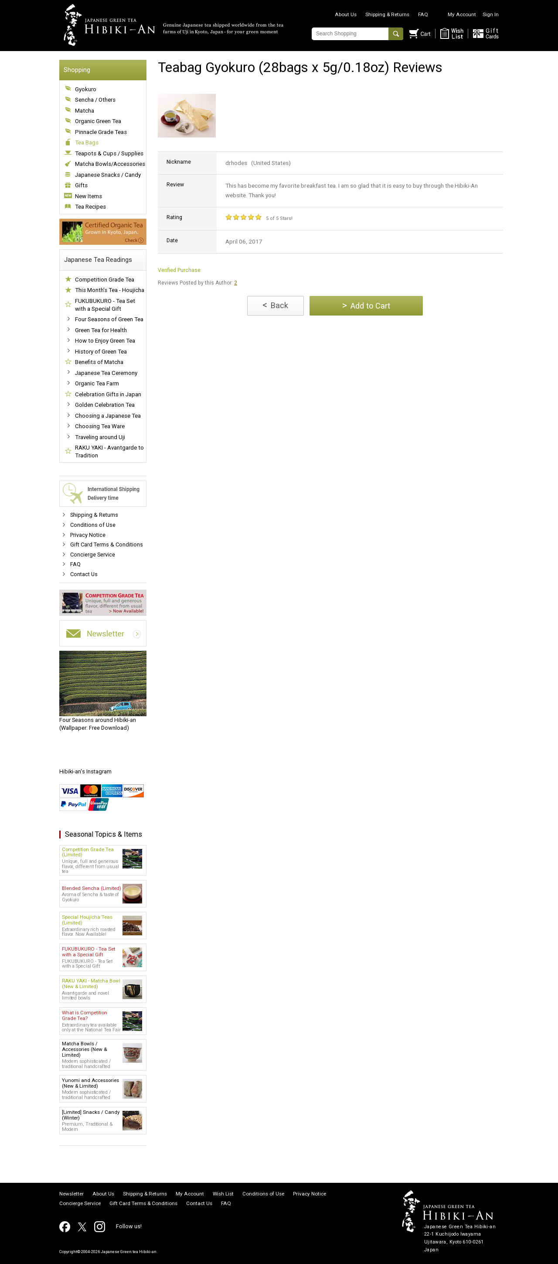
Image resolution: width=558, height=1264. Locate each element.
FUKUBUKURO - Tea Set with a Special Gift (105, 305)
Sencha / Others (95, 99)
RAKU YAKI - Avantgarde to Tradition (109, 451)
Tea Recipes (90, 206)
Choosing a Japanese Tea (108, 415)
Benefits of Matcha (99, 362)
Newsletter (71, 1194)
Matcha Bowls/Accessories (110, 164)
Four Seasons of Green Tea (109, 319)
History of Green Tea (101, 351)
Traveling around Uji (100, 437)
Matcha (84, 110)
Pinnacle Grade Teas (101, 132)
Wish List (223, 1194)
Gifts (81, 185)
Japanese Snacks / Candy (108, 175)
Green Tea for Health (101, 330)
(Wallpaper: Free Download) (102, 691)
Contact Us (84, 574)
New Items (88, 196)
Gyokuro (85, 89)
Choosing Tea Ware (100, 426)
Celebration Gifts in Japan (108, 394)
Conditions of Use (93, 525)
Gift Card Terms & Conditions (106, 544)
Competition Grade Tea (104, 279)
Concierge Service (92, 554)
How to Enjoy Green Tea (105, 340)
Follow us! (129, 1226)
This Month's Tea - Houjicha (109, 290)
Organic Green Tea (98, 121)
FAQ (423, 14)
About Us (346, 14)
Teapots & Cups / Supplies (109, 153)
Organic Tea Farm (97, 383)
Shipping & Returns (387, 14)
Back (275, 304)
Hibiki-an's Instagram (85, 771)
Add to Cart (366, 305)
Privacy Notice (87, 535)
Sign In (491, 14)
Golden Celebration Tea (105, 405)
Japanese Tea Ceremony (106, 373)
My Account (462, 14)
